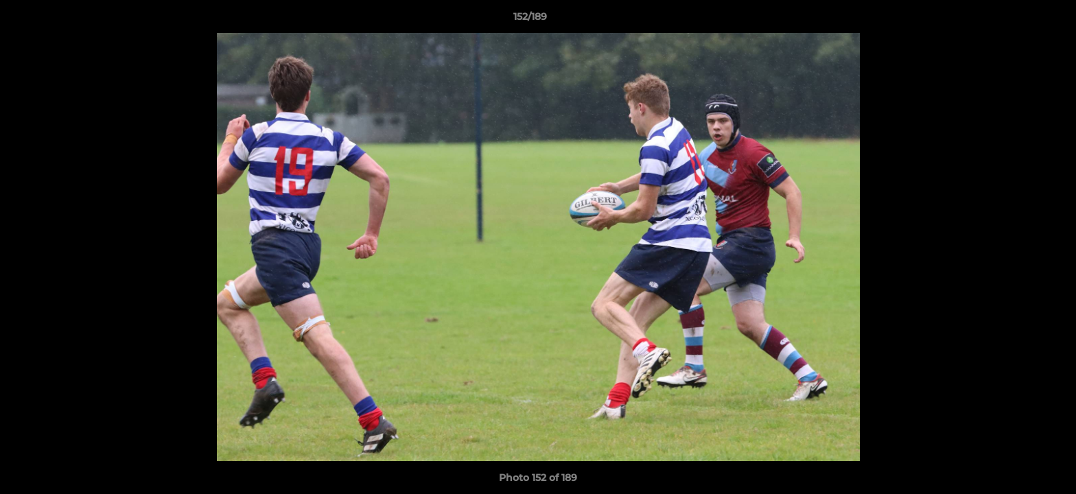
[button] (1018, 20)
